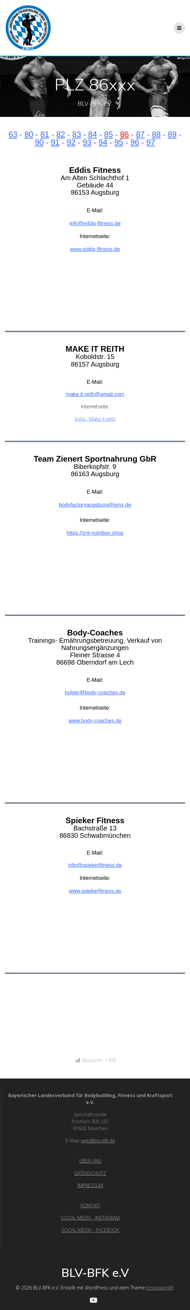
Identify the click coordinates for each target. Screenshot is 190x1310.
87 (140, 134)
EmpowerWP (159, 1288)
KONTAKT (90, 1205)
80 (29, 134)
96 (134, 142)
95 (118, 142)
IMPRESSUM (90, 1185)
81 (44, 134)
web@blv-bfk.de (98, 1140)
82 (60, 134)
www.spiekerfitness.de (95, 891)
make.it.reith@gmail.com (95, 394)
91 (55, 142)
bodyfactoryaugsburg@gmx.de (95, 505)
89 (172, 134)
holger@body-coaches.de (95, 692)
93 (87, 142)
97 (150, 142)
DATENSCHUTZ (90, 1173)
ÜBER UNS (90, 1161)
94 (102, 142)
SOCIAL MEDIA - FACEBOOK (90, 1230)
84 (92, 134)
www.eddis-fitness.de (95, 249)
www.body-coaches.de (94, 721)
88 (156, 134)
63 (13, 134)
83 (76, 134)
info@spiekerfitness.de (95, 865)
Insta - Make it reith (95, 419)
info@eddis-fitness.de (94, 223)
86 (124, 134)
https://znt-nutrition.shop (95, 533)
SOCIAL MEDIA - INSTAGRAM (90, 1218)
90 (39, 142)
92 (71, 142)
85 (108, 134)
